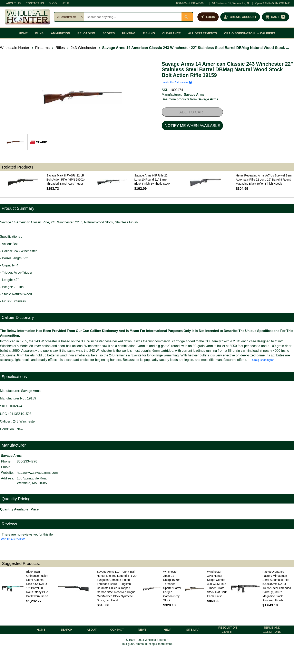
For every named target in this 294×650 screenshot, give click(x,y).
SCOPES (108, 33)
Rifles (60, 48)
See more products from (190, 99)
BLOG (53, 3)
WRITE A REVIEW (13, 539)
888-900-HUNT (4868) (190, 3)
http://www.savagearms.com (37, 472)
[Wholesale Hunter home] (27, 16)
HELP (65, 3)
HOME (23, 33)
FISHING (149, 33)
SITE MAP (192, 629)
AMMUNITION (60, 33)
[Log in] (208, 16)
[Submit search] (187, 16)
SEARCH (66, 629)
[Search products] (133, 16)
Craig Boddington (263, 360)
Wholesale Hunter (14, 48)
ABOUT (92, 629)
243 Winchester (83, 48)
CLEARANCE (171, 33)
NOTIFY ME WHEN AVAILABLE (192, 125)
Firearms (42, 48)
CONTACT (117, 629)
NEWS (142, 629)
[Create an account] (240, 16)
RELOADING (86, 33)
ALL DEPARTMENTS (202, 33)
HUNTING (129, 33)
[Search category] (69, 16)
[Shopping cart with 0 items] (275, 16)
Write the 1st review (177, 82)
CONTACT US (35, 3)
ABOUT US (13, 3)
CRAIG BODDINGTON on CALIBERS (249, 33)
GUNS (39, 33)
